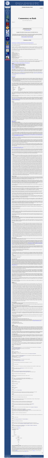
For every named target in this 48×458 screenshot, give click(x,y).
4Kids (33, 4)
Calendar (31, 4)
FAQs (28, 4)
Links (35, 4)
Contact (25, 455)
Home (38, 4)
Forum (26, 455)
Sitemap (30, 455)
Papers (16, 4)
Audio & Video (20, 4)
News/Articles (24, 4)
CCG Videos (7, 14)
